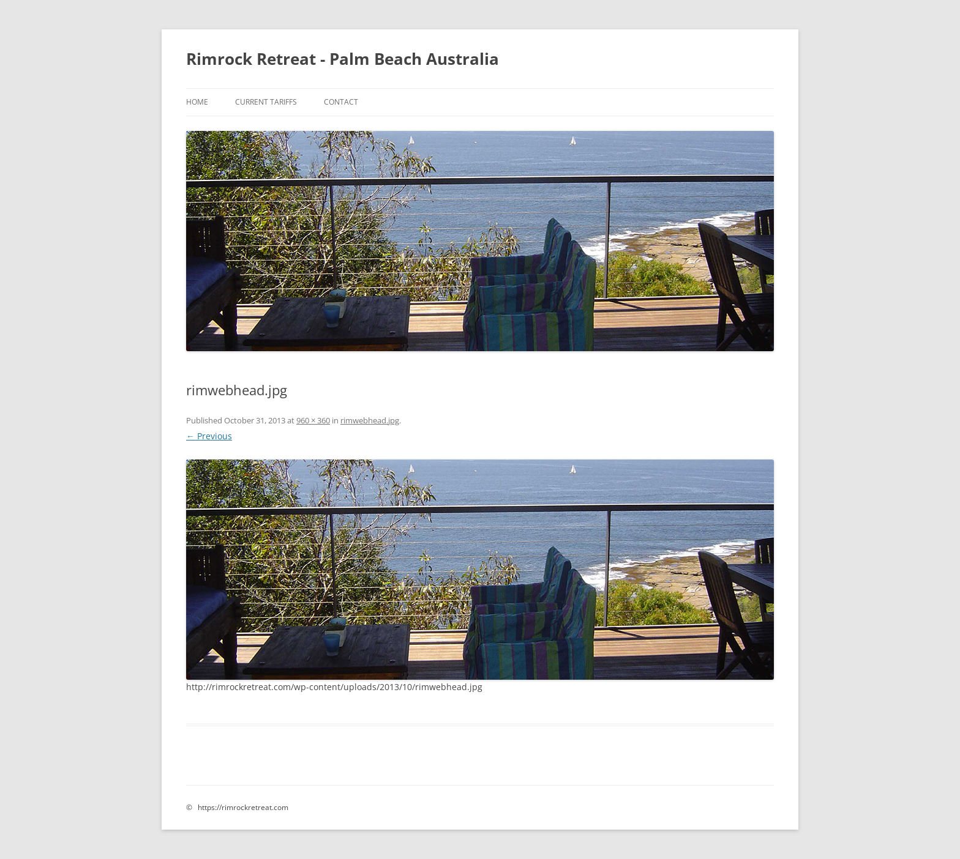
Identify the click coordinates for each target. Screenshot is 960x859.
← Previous (209, 436)
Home (197, 102)
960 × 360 (313, 420)
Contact (341, 102)
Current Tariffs (266, 102)
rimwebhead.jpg (369, 420)
